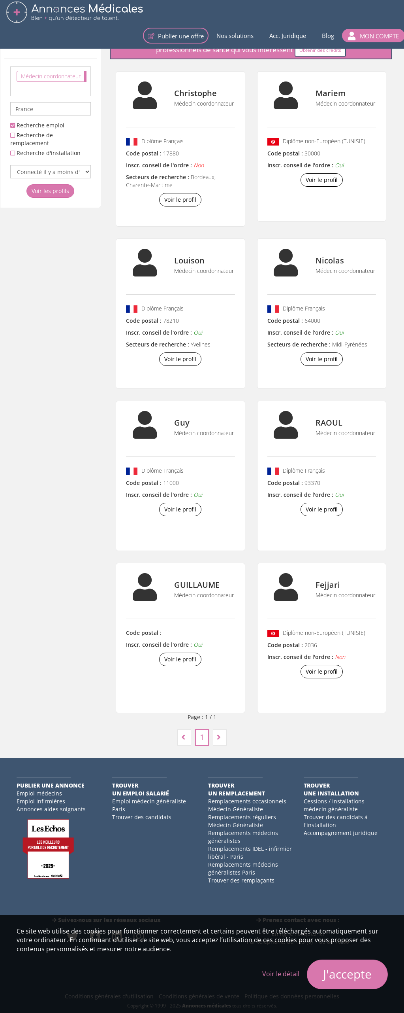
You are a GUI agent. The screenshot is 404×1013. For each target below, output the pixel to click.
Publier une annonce (51, 785)
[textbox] (19, 88)
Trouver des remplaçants (241, 880)
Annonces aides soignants (51, 809)
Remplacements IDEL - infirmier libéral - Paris (250, 852)
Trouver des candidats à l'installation (336, 821)
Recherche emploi (37, 125)
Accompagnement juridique (341, 833)
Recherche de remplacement (31, 139)
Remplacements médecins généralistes (243, 836)
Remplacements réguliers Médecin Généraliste (242, 821)
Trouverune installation (331, 789)
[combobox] (50, 81)
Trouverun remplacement (236, 789)
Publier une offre (176, 36)
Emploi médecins (39, 793)
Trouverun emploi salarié (140, 789)
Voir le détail (280, 973)
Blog (328, 36)
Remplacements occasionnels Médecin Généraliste (247, 805)
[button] (373, 35)
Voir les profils (50, 191)
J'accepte (347, 974)
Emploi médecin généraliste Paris (149, 805)
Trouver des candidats (141, 817)
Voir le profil (180, 199)
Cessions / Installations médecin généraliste (334, 805)
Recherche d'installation (45, 153)
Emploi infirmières (41, 801)
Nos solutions (235, 36)
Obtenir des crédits (320, 50)
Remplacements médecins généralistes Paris (243, 868)
